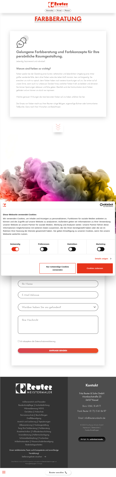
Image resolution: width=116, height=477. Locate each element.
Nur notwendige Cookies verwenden (57, 268)
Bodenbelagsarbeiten (33, 444)
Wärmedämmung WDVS (34, 408)
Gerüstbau (28, 411)
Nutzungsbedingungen (30, 463)
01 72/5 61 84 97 (97, 411)
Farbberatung (44, 428)
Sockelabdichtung (42, 405)
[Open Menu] (3, 472)
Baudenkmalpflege (25, 405)
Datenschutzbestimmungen (48, 461)
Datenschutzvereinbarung (45, 353)
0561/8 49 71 (94, 406)
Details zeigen (101, 259)
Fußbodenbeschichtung (41, 431)
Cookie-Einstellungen (92, 430)
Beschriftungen (41, 415)
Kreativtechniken (23, 431)
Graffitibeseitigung (34, 418)
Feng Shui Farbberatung (27, 428)
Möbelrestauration (22, 441)
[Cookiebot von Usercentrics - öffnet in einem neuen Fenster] (101, 205)
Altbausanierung (25, 425)
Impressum (86, 427)
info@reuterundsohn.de (94, 418)
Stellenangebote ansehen (34, 456)
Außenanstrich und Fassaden (34, 401)
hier (83, 96)
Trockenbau (43, 438)
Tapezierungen (44, 421)
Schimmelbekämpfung (28, 438)
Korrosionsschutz (27, 415)
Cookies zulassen (95, 268)
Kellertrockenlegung (41, 434)
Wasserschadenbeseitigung (42, 441)
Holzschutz (39, 411)
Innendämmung (25, 434)
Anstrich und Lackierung (26, 421)
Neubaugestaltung (41, 425)
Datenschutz (96, 427)
